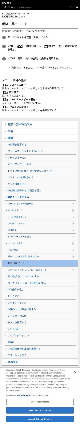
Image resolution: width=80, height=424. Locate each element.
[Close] (75, 374)
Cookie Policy (24, 397)
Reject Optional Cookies (40, 412)
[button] (77, 7)
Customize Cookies (40, 404)
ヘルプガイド (17, 7)
